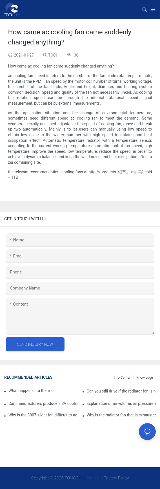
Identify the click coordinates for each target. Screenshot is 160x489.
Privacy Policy (116, 478)
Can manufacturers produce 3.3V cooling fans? (42, 403)
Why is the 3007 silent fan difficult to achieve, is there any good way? (42, 415)
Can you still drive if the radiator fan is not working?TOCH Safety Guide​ (121, 391)
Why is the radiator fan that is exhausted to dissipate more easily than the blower (121, 415)
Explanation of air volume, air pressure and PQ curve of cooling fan (121, 403)
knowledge (144, 378)
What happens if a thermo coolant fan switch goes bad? (31, 390)
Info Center (122, 378)
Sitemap (94, 478)
